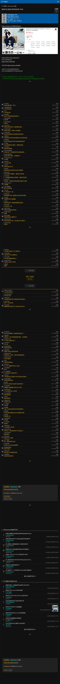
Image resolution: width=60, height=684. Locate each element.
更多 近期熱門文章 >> (30, 576)
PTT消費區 (4, 6)
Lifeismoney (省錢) (12, 6)
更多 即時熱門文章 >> (30, 629)
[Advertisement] (30, 92)
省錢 (12, 486)
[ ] (10, 535)
